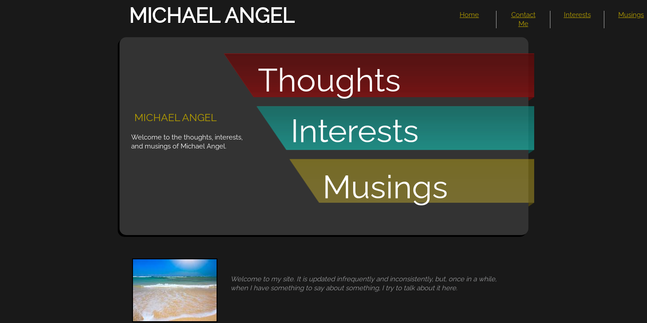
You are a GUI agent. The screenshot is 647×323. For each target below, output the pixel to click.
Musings (631, 15)
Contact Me (523, 19)
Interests (577, 15)
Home (469, 15)
